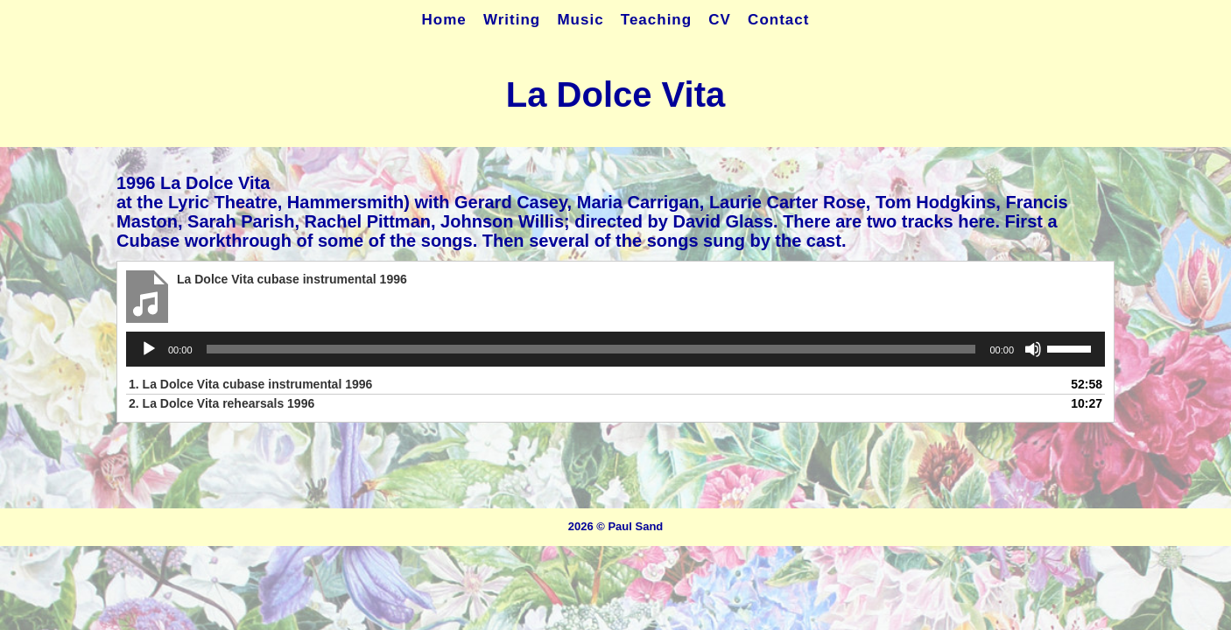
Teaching (656, 19)
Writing (511, 19)
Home (444, 19)
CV (719, 19)
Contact (778, 19)
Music (580, 19)
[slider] (591, 349)
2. (221, 403)
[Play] (149, 349)
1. (250, 384)
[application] (615, 349)
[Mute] (1033, 349)
